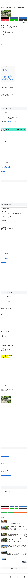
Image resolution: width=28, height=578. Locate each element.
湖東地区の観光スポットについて (6, 475)
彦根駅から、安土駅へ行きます (8, 77)
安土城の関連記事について (5, 463)
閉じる (8, 66)
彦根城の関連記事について (5, 456)
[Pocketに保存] (5, 20)
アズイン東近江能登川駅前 (7, 257)
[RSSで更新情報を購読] (20, 512)
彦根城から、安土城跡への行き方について (8, 75)
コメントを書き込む (14, 568)
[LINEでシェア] (14, 20)
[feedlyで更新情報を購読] (7, 512)
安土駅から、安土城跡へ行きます (8, 78)
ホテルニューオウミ (6, 258)
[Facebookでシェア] (14, 18)
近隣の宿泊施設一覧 (3, 171)
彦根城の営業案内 (6, 70)
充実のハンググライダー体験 (12, 121)
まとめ (3, 80)
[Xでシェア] (5, 18)
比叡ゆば (6, 335)
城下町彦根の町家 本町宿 (7, 167)
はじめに (2, 68)
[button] (23, 20)
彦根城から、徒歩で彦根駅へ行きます (9, 76)
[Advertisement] (14, 53)
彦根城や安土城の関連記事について (7, 79)
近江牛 (6, 336)
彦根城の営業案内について (6, 69)
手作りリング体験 (10, 220)
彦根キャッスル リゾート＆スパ (8, 166)
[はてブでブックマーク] (23, 18)
